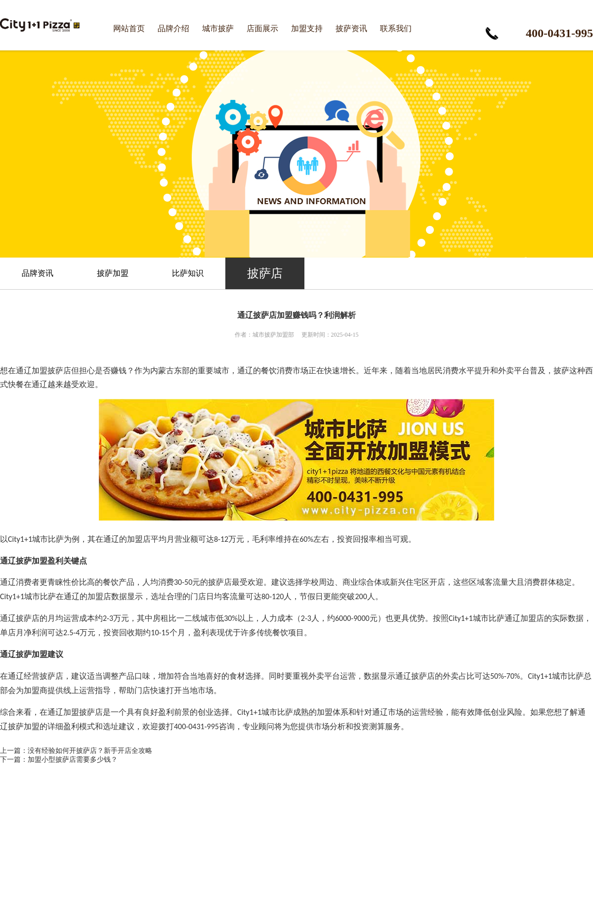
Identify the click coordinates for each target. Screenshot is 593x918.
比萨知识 (188, 273)
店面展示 (262, 28)
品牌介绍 (173, 28)
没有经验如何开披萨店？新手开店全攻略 (90, 750)
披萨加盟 (112, 273)
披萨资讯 (351, 28)
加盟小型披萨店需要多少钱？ (73, 759)
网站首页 (129, 28)
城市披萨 (218, 28)
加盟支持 (307, 28)
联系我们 (396, 28)
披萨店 (265, 273)
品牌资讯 (37, 273)
